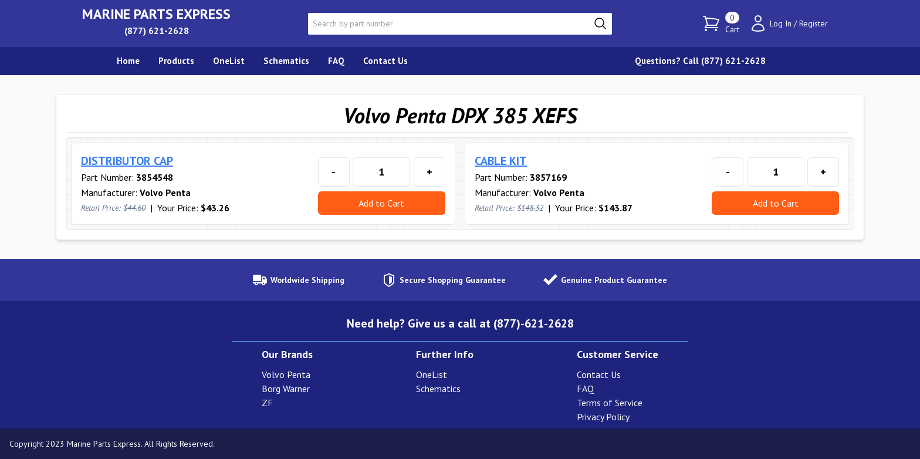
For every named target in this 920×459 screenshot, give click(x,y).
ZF (267, 403)
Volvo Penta (286, 374)
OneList (431, 374)
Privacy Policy (603, 417)
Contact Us (599, 374)
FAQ (585, 388)
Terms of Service (609, 403)
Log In (781, 23)
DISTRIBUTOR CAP (127, 160)
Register (813, 23)
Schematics (438, 388)
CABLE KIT (501, 160)
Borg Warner (286, 388)
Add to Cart (381, 203)
